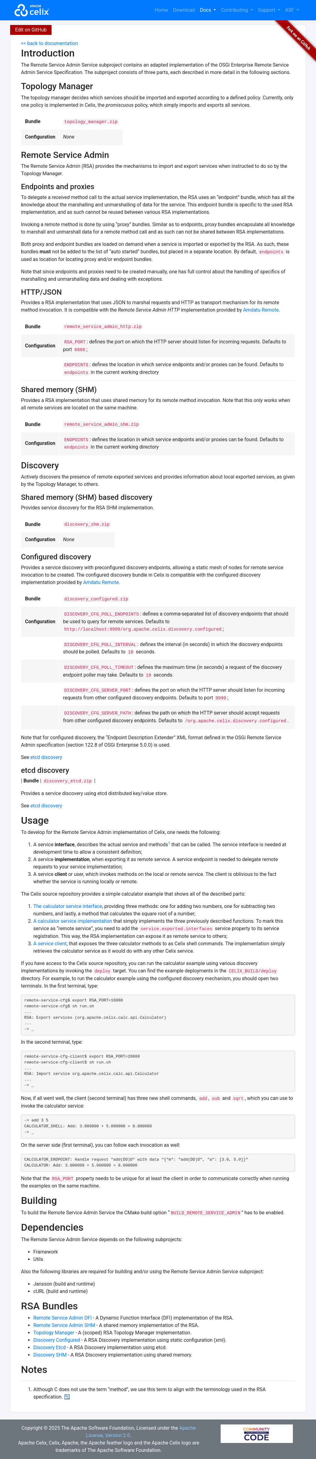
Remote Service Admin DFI (62, 1318)
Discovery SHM (50, 1355)
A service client (50, 944)
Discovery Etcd (49, 1347)
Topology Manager (53, 1333)
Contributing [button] (235, 10)
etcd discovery (46, 757)
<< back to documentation (49, 43)
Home (161, 10)
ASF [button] (290, 10)
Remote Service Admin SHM (64, 1325)
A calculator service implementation (72, 921)
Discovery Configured (56, 1340)
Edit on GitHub (31, 30)
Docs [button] (206, 10)
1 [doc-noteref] (169, 843)
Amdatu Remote (261, 310)
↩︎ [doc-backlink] (67, 1397)
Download (184, 10)
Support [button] (267, 10)
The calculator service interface (67, 906)
